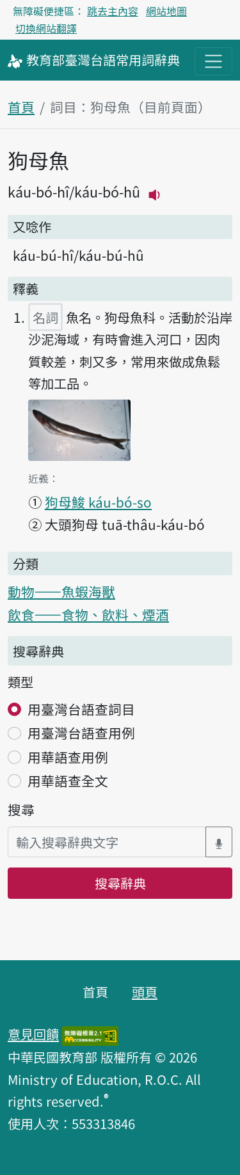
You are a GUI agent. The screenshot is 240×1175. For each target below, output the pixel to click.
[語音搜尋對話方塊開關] (218, 842)
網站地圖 (166, 11)
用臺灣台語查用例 (81, 732)
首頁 (21, 106)
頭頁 (144, 991)
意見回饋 (33, 1033)
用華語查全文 (68, 780)
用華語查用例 (68, 756)
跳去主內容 (112, 11)
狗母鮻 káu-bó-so (98, 501)
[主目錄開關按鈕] (213, 61)
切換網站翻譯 (46, 28)
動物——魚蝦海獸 (61, 591)
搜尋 (21, 809)
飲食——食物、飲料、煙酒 (88, 614)
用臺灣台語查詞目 (81, 709)
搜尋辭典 (120, 882)
